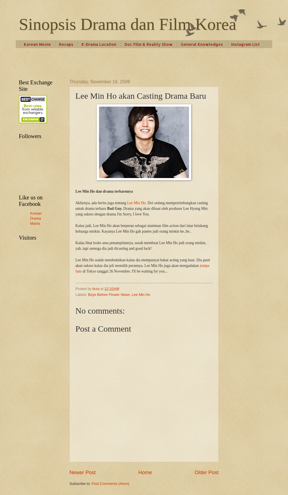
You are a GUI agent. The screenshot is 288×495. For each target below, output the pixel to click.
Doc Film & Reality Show (149, 44)
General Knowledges (202, 44)
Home (145, 472)
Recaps (66, 44)
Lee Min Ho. (137, 203)
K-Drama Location (99, 44)
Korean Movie (37, 44)
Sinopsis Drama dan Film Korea (127, 24)
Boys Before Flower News (109, 294)
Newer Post (82, 472)
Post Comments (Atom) (110, 484)
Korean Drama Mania (36, 218)
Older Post (207, 472)
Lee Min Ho (141, 294)
